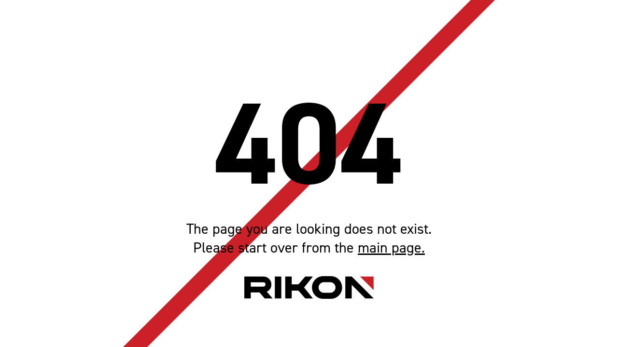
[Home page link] (309, 287)
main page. (391, 248)
